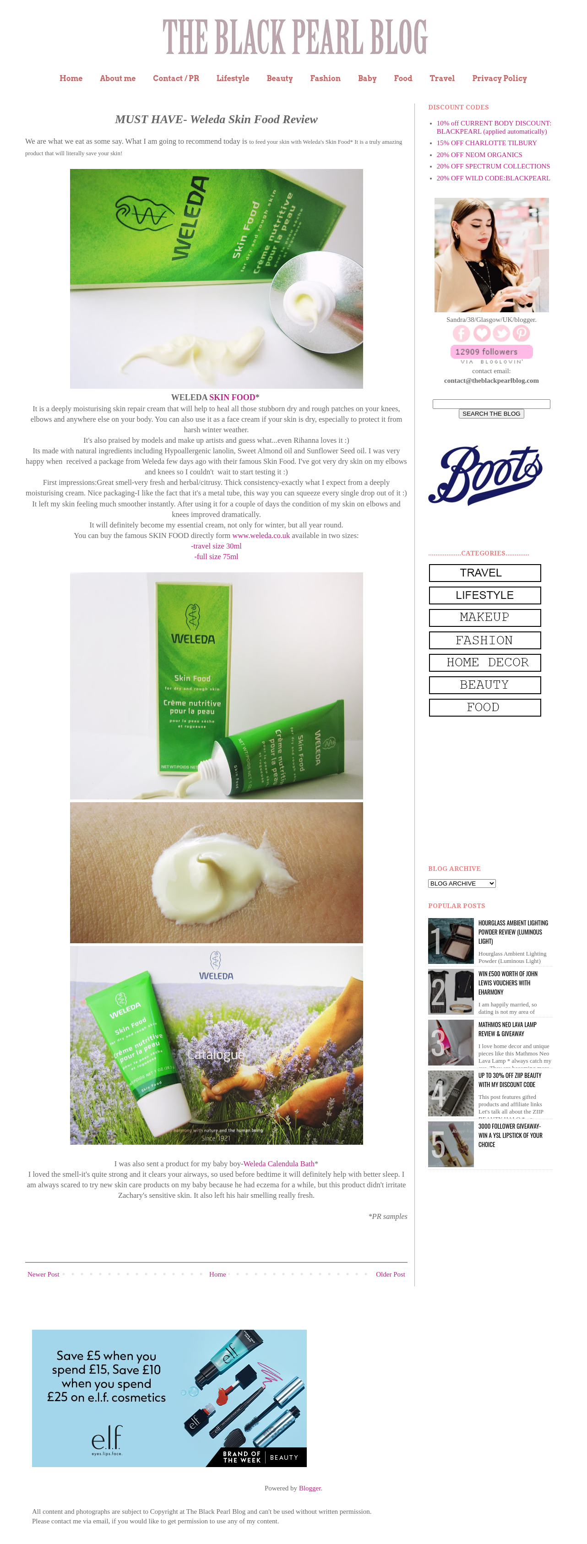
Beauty (280, 78)
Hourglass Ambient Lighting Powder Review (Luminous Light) (513, 932)
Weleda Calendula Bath (279, 1163)
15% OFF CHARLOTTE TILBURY (487, 143)
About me (118, 78)
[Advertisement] (496, 791)
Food (403, 78)
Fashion (325, 78)
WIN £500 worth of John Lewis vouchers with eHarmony (508, 982)
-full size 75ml (216, 556)
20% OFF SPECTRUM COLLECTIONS (493, 166)
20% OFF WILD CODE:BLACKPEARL (493, 178)
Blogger (310, 1488)
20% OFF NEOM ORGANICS (479, 154)
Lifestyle (233, 78)
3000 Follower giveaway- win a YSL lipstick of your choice (510, 1135)
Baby (367, 78)
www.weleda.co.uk (261, 535)
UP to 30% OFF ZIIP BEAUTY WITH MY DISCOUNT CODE (509, 1080)
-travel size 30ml (216, 546)
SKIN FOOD (232, 397)
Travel (442, 78)
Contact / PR (176, 78)
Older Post (390, 1274)
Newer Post (43, 1274)
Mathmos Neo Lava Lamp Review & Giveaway (507, 1029)
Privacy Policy (499, 78)
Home (71, 78)
